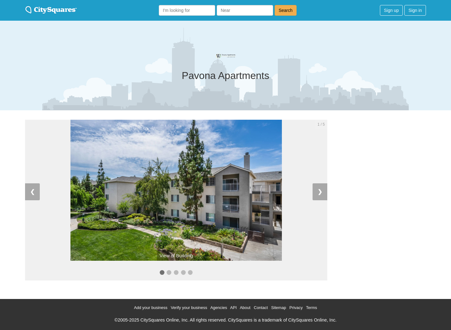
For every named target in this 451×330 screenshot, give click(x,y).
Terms (311, 307)
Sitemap (278, 307)
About (245, 307)
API (233, 307)
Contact (261, 307)
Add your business (151, 307)
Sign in (415, 10)
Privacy (296, 307)
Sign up (391, 10)
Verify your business (189, 307)
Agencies (218, 307)
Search (286, 10)
